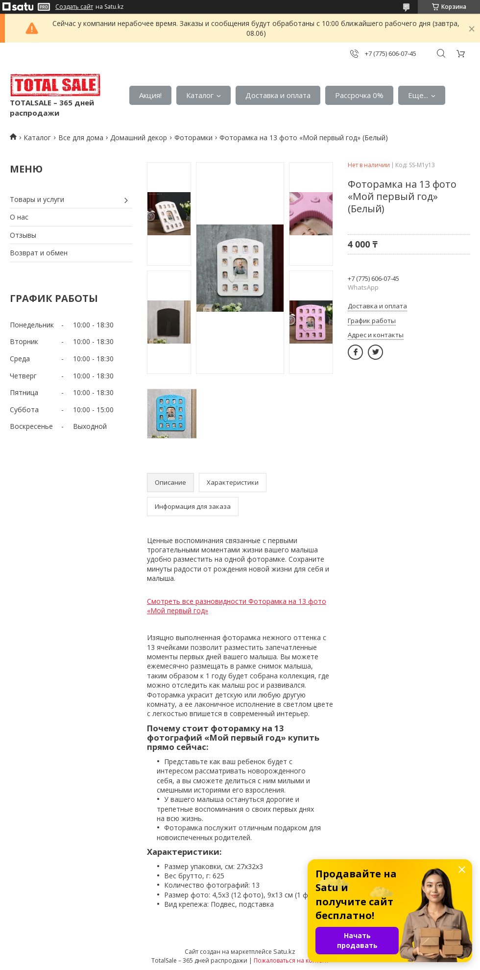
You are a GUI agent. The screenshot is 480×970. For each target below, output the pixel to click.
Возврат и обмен (39, 252)
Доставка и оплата (278, 95)
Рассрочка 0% (359, 95)
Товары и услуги (37, 199)
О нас (19, 217)
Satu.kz (284, 951)
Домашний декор (138, 137)
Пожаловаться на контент (291, 960)
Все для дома (80, 137)
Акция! (150, 95)
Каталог (200, 95)
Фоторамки (193, 137)
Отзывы (23, 235)
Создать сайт (74, 6)
